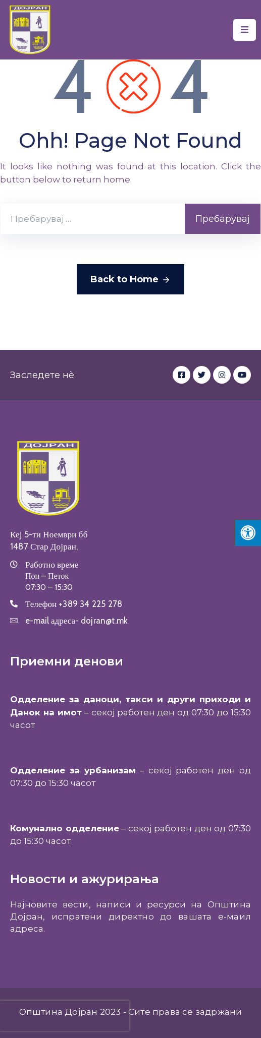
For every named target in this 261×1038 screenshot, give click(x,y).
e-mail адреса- (76, 621)
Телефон (73, 604)
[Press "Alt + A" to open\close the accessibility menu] (247, 532)
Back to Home (130, 280)
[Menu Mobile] (244, 30)
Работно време (51, 565)
